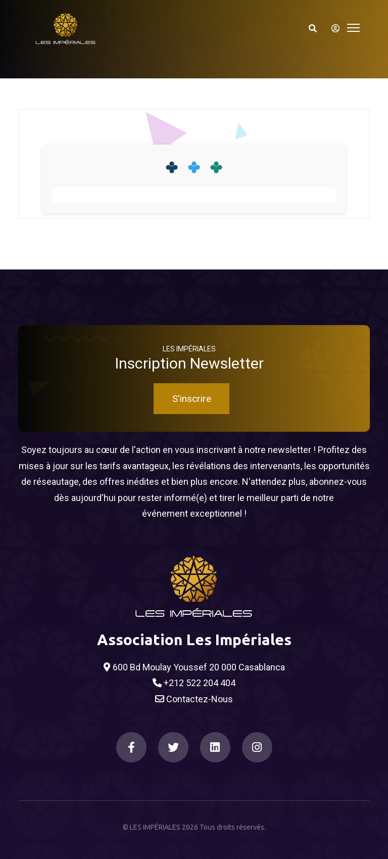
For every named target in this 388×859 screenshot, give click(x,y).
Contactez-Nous (194, 699)
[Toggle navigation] (353, 26)
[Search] (312, 28)
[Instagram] (257, 747)
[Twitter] (173, 747)
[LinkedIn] (215, 747)
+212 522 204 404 (194, 683)
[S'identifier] (332, 28)
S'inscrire (191, 398)
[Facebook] (131, 747)
